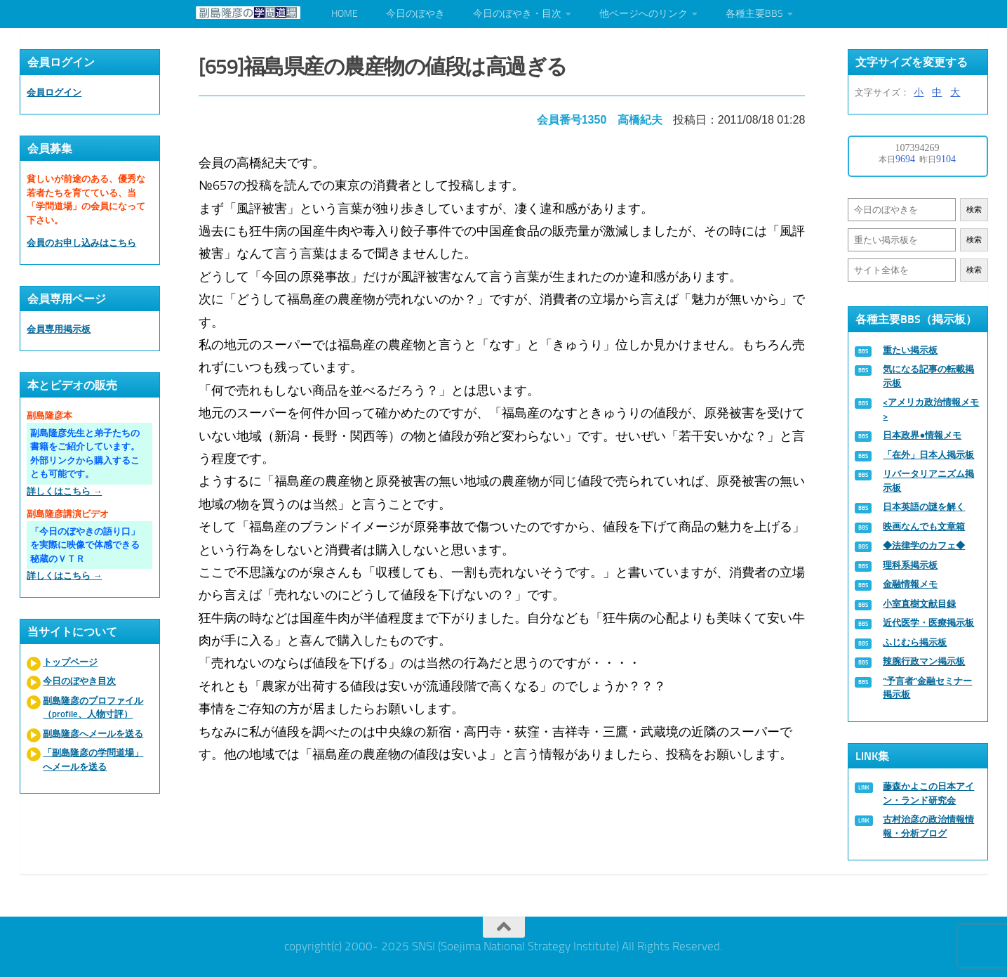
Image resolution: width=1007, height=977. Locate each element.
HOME (344, 14)
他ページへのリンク (643, 14)
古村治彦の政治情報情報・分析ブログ (928, 826)
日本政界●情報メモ (922, 435)
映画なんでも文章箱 (924, 526)
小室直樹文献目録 (919, 603)
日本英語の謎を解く (924, 506)
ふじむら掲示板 (915, 642)
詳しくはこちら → (64, 491)
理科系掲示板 (910, 565)
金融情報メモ (910, 584)
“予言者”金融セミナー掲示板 (927, 688)
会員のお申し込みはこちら (81, 242)
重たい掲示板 (910, 350)
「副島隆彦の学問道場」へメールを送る (93, 759)
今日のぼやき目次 (79, 681)
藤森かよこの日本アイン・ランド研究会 (928, 793)
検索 (974, 209)
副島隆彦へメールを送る (93, 733)
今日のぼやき (415, 14)
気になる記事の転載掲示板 (928, 376)
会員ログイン (54, 92)
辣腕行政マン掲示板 (924, 661)
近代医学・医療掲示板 (928, 622)
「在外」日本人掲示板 (928, 455)
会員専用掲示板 (59, 329)
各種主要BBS (754, 14)
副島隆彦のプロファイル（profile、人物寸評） (93, 707)
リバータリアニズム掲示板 (928, 480)
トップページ (70, 662)
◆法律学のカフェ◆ (924, 545)
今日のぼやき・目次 (517, 14)
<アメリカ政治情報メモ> (931, 409)
